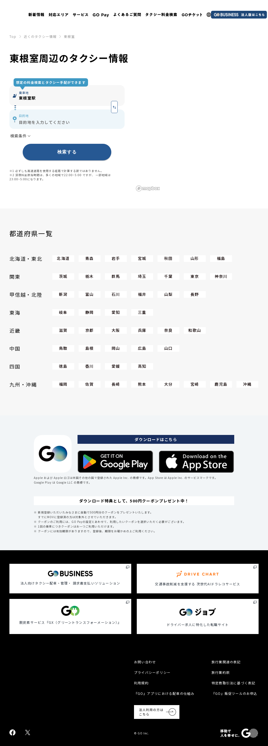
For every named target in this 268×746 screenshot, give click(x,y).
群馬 (116, 276)
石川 (116, 294)
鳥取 (63, 348)
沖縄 (247, 384)
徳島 (63, 366)
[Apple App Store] (196, 461)
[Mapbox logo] (148, 188)
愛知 (116, 312)
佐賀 (89, 384)
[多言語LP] (209, 15)
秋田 (168, 258)
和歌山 (194, 330)
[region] (196, 132)
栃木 (89, 276)
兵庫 (142, 330)
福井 (142, 294)
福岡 (63, 384)
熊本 (142, 384)
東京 (194, 276)
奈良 (168, 330)
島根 (89, 348)
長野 (194, 294)
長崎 (116, 384)
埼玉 (142, 276)
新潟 (63, 294)
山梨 (168, 294)
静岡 (89, 312)
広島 (142, 348)
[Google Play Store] (115, 461)
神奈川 (221, 276)
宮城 (142, 258)
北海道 (63, 258)
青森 (89, 258)
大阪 (116, 330)
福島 (221, 258)
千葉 (168, 276)
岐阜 (63, 312)
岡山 (116, 348)
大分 (168, 384)
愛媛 (116, 366)
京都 (89, 330)
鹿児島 (221, 384)
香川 (89, 366)
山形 (194, 258)
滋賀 (63, 330)
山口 (168, 348)
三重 (142, 312)
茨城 (63, 276)
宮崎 (194, 384)
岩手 (116, 258)
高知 (142, 366)
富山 (89, 294)
